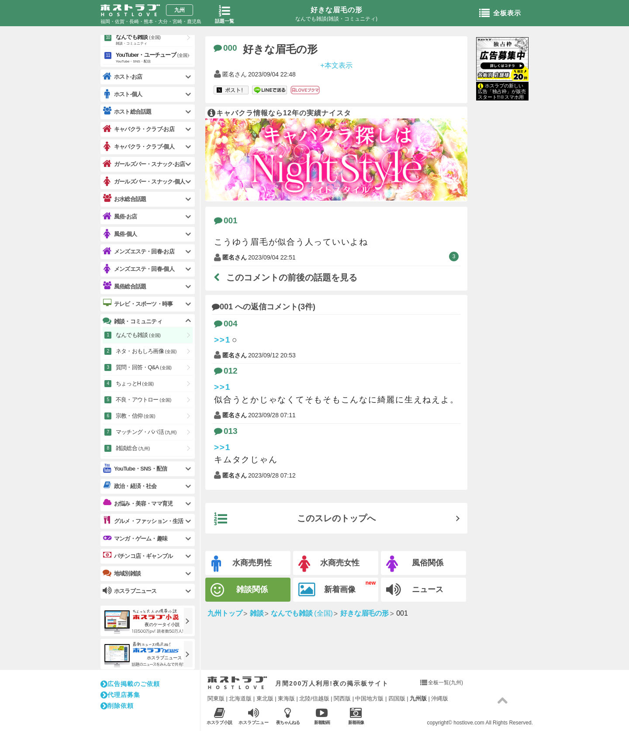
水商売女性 (328, 564)
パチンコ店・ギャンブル (138, 555)
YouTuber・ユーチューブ (154, 58)
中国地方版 (369, 698)
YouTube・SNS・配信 (135, 468)
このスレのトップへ (295, 519)
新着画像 (327, 590)
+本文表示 (336, 65)
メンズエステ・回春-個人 (138, 269)
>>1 (222, 339)
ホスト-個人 (122, 94)
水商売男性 (241, 564)
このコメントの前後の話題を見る (285, 277)
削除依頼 (117, 705)
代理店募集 (120, 694)
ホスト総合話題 (127, 111)
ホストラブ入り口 (237, 682)
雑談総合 (133, 448)
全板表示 (500, 13)
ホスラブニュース (253, 716)
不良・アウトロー (143, 399)
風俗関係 (414, 564)
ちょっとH (135, 383)
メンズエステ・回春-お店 (138, 251)
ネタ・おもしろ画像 (146, 351)
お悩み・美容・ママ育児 (138, 503)
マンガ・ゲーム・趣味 (135, 538)
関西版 (342, 698)
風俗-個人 (120, 234)
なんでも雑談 (154, 40)
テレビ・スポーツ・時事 (138, 303)
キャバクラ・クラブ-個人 (138, 146)
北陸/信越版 (314, 698)
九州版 (418, 698)
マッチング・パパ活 (146, 432)
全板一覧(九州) (445, 682)
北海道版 (240, 698)
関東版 (216, 698)
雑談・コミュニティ (132, 321)
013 (226, 431)
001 (226, 220)
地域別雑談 (122, 573)
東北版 (264, 698)
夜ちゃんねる (287, 716)
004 (226, 323)
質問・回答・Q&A (144, 367)
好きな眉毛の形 (337, 10)
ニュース (414, 590)
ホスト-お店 (122, 76)
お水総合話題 (124, 198)
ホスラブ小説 (219, 716)
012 (226, 370)
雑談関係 (239, 590)
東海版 (286, 698)
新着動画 (321, 716)
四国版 (396, 698)
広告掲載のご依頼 (130, 683)
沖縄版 (439, 698)
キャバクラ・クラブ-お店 (138, 129)
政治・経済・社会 (130, 485)
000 (225, 47)
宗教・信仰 (136, 415)
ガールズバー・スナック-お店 (144, 164)
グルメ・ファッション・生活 (143, 520)
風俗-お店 (120, 216)
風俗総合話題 (124, 286)
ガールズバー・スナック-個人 (144, 181)
